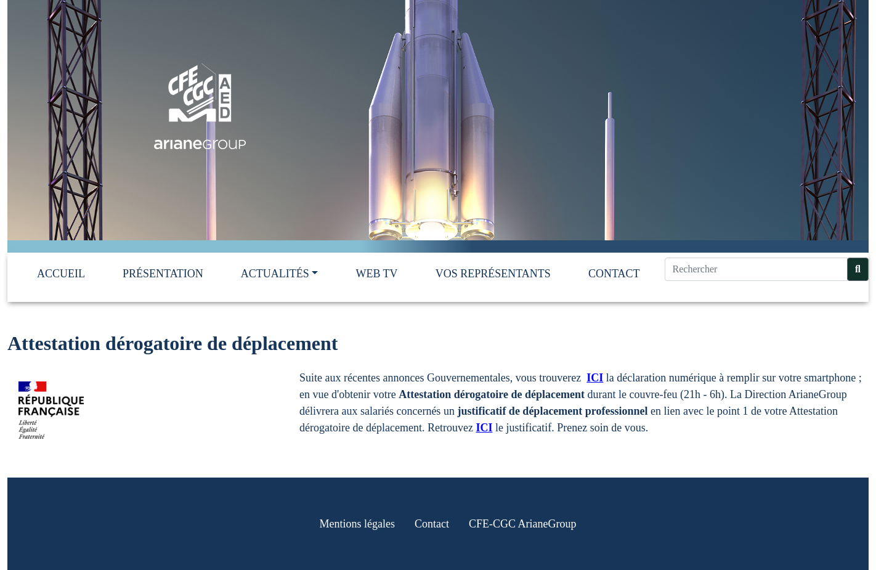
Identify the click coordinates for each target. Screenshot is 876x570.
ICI (594, 378)
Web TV (376, 273)
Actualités (275, 273)
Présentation (163, 273)
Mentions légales (357, 524)
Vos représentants (493, 273)
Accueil (61, 273)
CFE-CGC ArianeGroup (523, 524)
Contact (614, 273)
